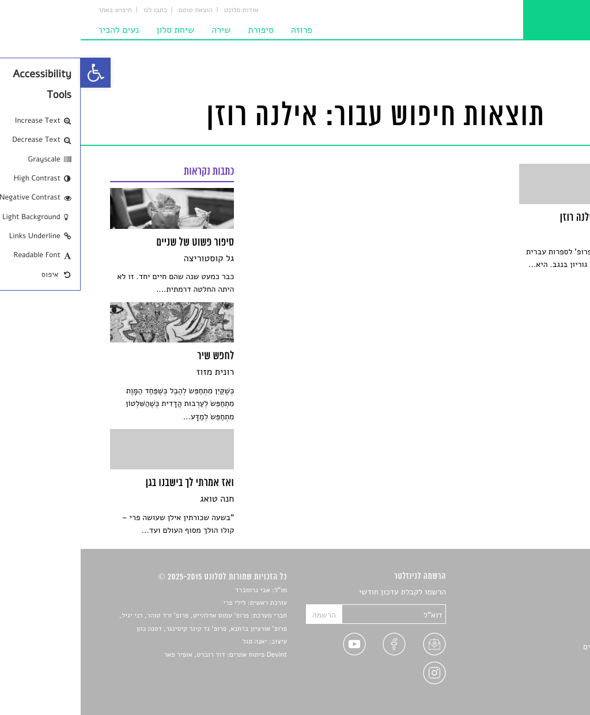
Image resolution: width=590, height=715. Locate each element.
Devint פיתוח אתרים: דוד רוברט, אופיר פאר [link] (145, 655)
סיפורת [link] (180, 30)
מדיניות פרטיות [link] (535, 673)
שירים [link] (551, 605)
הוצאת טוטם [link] (115, 10)
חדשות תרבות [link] (538, 619)
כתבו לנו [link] (74, 10)
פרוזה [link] (221, 30)
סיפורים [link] (547, 592)
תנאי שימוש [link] (541, 687)
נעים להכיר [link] (37, 30)
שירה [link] (140, 30)
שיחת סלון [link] (94, 30)
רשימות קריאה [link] (537, 632)
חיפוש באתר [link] (34, 10)
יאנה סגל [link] (174, 641)
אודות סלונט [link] (160, 10)
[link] (15, 73)
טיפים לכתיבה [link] (538, 659)
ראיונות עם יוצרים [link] (531, 646)
